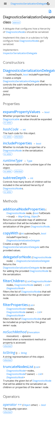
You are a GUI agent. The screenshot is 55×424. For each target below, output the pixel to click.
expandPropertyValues (21, 111)
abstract (16, 22)
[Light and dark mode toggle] (48, 3)
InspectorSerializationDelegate (20, 53)
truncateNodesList (18, 366)
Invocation (34, 332)
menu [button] (5, 3)
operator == (12, 404)
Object (34, 216)
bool (25, 74)
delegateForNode (17, 256)
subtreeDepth (14, 177)
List (28, 281)
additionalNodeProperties (24, 209)
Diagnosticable (11, 119)
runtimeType (12, 160)
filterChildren (14, 280)
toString (9, 352)
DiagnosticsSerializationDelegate (21, 81)
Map (20, 216)
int (24, 129)
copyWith (10, 233)
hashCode (10, 129)
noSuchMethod (15, 331)
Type (29, 160)
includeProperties (17, 143)
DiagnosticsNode (15, 32)
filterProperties (15, 304)
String (27, 216)
